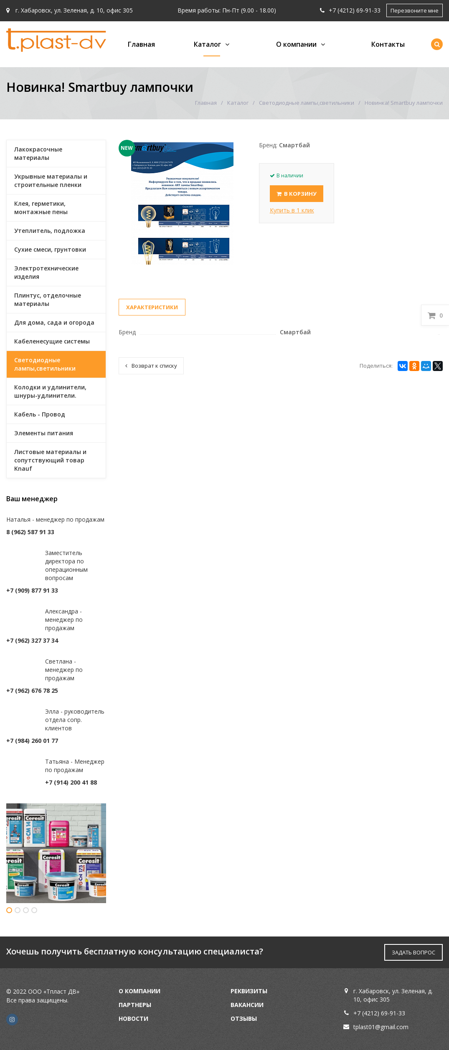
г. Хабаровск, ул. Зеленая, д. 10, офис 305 (69, 10)
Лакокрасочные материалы (38, 153)
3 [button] (26, 910)
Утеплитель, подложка (49, 231)
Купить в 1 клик (292, 210)
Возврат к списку (151, 365)
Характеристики (152, 307)
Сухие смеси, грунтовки (50, 249)
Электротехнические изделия (46, 272)
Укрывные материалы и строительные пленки (50, 180)
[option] (56, 853)
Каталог (207, 44)
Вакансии (247, 1005)
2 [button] (17, 910)
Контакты (388, 44)
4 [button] (34, 910)
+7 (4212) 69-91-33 (350, 10)
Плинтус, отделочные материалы (47, 299)
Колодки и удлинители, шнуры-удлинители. (50, 391)
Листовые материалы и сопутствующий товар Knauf (50, 460)
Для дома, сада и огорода (54, 322)
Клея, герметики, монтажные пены (41, 207)
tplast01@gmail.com (380, 1027)
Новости (133, 1018)
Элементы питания (43, 433)
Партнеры (135, 1005)
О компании (296, 44)
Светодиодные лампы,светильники (306, 102)
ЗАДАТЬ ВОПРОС (413, 952)
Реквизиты (249, 991)
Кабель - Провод (39, 414)
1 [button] (9, 910)
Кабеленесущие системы (52, 341)
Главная (141, 44)
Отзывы (244, 1018)
